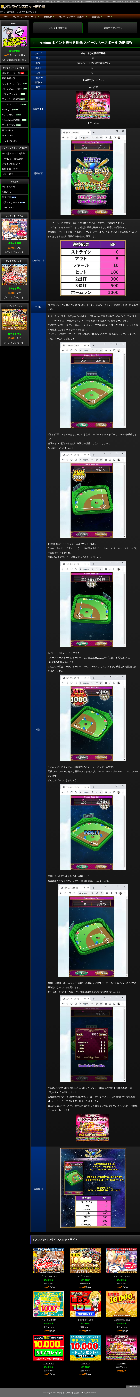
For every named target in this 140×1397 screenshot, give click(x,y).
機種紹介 (49, 17)
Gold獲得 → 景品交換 (12, 158)
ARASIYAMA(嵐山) (122, 1320)
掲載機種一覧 (8, 78)
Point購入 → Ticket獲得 (13, 153)
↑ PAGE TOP (133, 1387)
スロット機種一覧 (58, 28)
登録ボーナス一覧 (113, 28)
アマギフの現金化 (11, 164)
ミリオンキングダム (121, 1276)
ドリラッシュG (9, 141)
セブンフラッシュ (85, 1276)
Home (5, 17)
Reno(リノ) (85, 1364)
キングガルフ (48, 1364)
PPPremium (95, 316)
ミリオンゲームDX (85, 1320)
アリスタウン (11, 125)
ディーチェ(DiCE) (49, 1320)
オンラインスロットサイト (26, 17)
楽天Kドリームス (13, 202)
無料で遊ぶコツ (10, 169)
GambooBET (8, 207)
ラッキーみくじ (55, 223)
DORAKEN (7, 135)
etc (109, 17)
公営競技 (97, 17)
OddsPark (6, 192)
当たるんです (8, 187)
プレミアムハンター (49, 1276)
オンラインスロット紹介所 (68, 1393)
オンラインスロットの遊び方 (73, 17)
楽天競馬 (9, 197)
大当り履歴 (7, 174)
